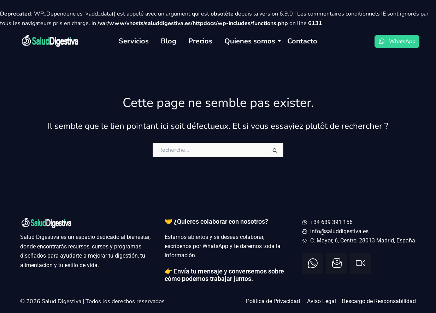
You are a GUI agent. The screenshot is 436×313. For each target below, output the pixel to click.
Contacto (302, 41)
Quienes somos (251, 41)
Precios (200, 41)
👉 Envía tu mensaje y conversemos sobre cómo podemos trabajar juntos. (224, 275)
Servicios (134, 41)
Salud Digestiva (62, 301)
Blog (168, 41)
